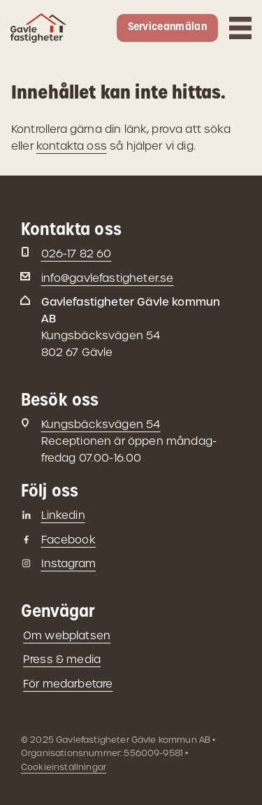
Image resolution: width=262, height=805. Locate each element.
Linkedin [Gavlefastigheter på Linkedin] (63, 515)
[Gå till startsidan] (38, 34)
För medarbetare (67, 683)
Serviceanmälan (167, 27)
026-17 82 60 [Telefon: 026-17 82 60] (76, 253)
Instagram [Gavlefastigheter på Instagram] (68, 563)
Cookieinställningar (63, 767)
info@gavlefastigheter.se (107, 278)
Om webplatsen (66, 635)
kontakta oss (71, 145)
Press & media (62, 659)
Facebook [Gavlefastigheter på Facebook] (68, 539)
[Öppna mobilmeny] (240, 28)
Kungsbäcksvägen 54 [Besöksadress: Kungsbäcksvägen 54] (101, 424)
